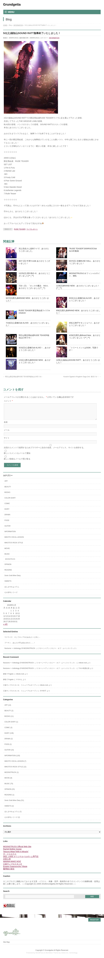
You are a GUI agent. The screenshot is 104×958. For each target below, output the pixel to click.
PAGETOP (94, 919)
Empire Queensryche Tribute (15, 870)
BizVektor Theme (52, 953)
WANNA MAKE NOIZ (12, 865)
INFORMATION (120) (12, 759)
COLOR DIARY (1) (11, 725)
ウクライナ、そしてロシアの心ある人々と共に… (22, 640)
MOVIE (7, 552)
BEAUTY (7, 490)
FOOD (6, 524)
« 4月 (5, 627)
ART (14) (7, 708)
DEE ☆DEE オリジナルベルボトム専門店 (20, 860)
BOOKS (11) (9, 719)
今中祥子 (43, 694)
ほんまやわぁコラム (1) (13, 815)
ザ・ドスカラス (9, 857)
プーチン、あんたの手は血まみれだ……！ (19, 646)
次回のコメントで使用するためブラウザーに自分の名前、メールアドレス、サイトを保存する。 (44, 451)
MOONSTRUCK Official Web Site (17, 850)
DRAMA (7, 518)
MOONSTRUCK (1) (11, 776)
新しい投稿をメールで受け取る (17, 462)
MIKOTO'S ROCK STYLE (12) (15, 770)
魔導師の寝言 (8, 872)
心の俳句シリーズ (10, 596)
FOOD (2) (8, 748)
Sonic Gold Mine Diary (12, 579)
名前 (6, 425)
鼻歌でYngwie (8, 677)
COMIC (7, 507)
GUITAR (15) (9, 753)
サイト (6, 441)
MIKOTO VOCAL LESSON (14, 540)
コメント (8, 401)
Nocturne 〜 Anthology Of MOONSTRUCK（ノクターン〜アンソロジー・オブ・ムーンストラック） (40, 652)
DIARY (6, 512)
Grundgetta (12, 4)
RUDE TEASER (19, 229)
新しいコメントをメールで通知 (17, 456)
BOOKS (7, 496)
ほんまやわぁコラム (11, 590)
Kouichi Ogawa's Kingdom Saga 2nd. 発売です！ (82, 377)
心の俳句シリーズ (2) (12, 820)
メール (6, 433)
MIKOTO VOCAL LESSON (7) (15, 764)
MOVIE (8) (8, 781)
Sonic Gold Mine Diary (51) (14, 804)
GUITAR (7, 529)
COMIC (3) (8, 731)
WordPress (39, 953)
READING (8, 573)
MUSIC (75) (8, 787)
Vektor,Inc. (65, 953)
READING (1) (9, 798)
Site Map (6, 942)
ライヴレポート (32, 229)
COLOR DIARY (10, 501)
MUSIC (7, 557)
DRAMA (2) (8, 742)
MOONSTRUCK (10, 562)
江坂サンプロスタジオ (12, 867)
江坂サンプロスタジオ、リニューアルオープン (20, 688)
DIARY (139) (9, 736)
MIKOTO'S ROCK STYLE (13, 546)
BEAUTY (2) (8, 714)
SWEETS (7, 584)
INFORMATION (54, 38)
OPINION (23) (9, 792)
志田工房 (7, 862)
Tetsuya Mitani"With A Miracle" (16, 855)
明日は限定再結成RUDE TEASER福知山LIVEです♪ (22, 377)
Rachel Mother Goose (12, 852)
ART (6, 484)
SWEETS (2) (9, 809)
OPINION (7, 568)
